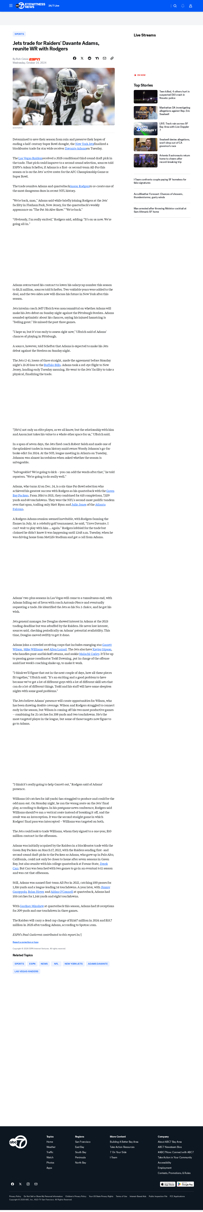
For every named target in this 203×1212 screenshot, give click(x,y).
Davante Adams (75, 150)
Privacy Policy (15, 1198)
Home (49, 1144)
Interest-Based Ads (138, 1198)
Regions (79, 1138)
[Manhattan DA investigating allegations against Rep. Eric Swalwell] (162, 113)
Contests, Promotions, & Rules (174, 1175)
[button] (10, 5)
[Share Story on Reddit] (89, 59)
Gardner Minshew (32, 907)
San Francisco (83, 1144)
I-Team (113, 1159)
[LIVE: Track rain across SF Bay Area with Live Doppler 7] (162, 129)
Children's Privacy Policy (75, 1198)
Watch (49, 1159)
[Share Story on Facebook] (74, 59)
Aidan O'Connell (62, 893)
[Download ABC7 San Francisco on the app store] (168, 1186)
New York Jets (84, 145)
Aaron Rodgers (80, 187)
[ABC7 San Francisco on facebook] (12, 1186)
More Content (118, 1138)
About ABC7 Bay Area (170, 1144)
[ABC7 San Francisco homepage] (30, 5)
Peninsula (80, 1159)
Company (163, 1138)
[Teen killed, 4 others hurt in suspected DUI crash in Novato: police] (162, 97)
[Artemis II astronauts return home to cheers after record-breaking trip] (162, 161)
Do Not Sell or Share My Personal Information (43, 1198)
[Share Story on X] (82, 59)
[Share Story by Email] (104, 59)
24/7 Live (53, 5)
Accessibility (164, 1164)
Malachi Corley (89, 655)
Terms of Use (121, 1198)
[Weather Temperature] (165, 6)
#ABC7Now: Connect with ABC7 (176, 1154)
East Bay (79, 1149)
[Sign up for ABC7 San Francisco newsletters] (36, 1186)
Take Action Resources (122, 1149)
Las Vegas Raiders (30, 159)
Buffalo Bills (52, 366)
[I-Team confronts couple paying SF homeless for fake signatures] (162, 182)
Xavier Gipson (101, 650)
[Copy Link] (112, 59)
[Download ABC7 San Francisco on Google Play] (185, 1186)
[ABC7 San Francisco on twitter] (20, 1186)
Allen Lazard (58, 650)
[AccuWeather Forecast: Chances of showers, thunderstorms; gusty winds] (162, 198)
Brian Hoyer (36, 893)
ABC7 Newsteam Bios (170, 1149)
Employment (164, 1170)
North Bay (80, 1164)
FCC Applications (177, 1198)
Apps (49, 1170)
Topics (50, 1138)
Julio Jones (78, 506)
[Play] (162, 57)
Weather (51, 1149)
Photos (50, 1164)
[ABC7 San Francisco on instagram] (28, 1186)
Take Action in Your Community (175, 1159)
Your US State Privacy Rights (101, 1198)
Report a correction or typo (25, 943)
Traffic (49, 1154)
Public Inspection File (158, 1198)
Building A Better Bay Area (124, 1144)
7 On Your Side (118, 1154)
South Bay (80, 1154)
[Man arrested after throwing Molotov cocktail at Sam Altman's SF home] (162, 212)
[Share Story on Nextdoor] (97, 59)
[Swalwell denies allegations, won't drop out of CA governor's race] (162, 145)
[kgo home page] (18, 1143)
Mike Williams (33, 650)
